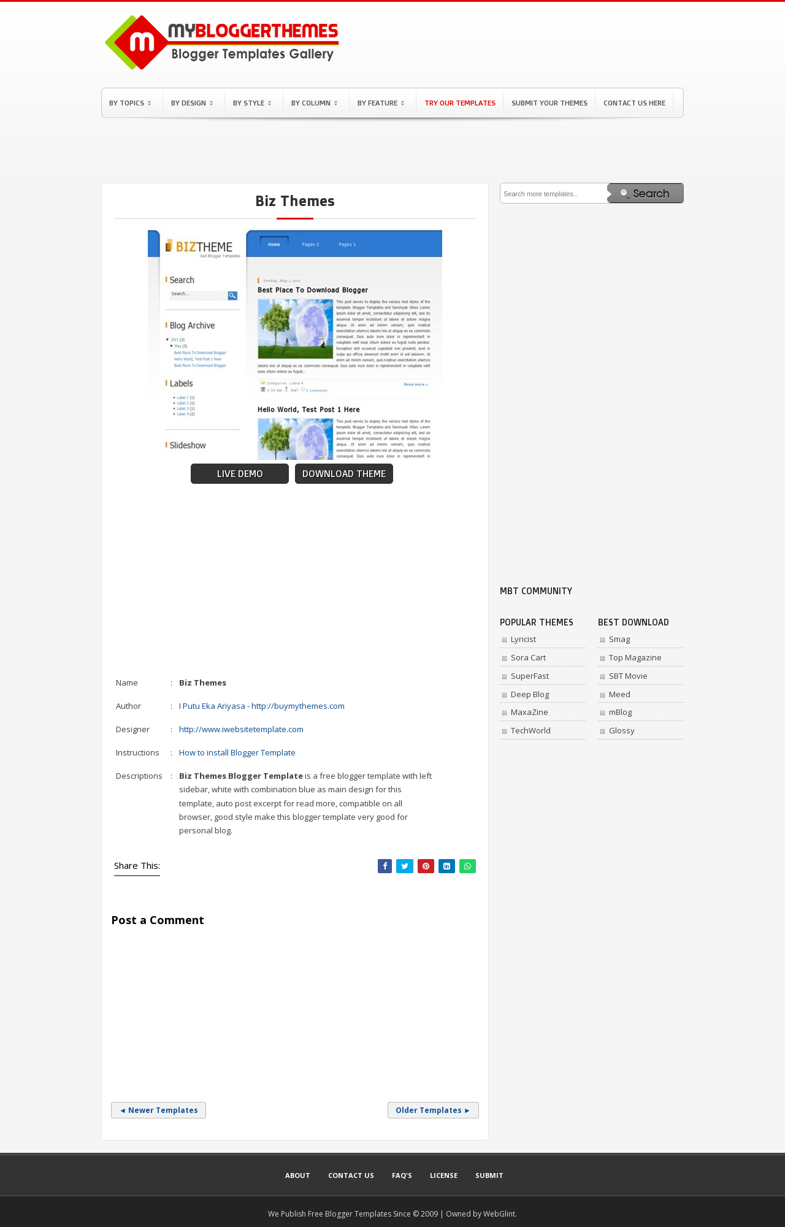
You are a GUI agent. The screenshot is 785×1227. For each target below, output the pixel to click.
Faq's (402, 1175)
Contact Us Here (634, 102)
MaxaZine (529, 711)
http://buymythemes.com (298, 705)
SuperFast (530, 675)
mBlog (620, 711)
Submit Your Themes (549, 102)
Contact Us (351, 1175)
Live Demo (240, 474)
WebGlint (499, 1214)
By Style (252, 102)
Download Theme (344, 474)
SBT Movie (628, 675)
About (297, 1175)
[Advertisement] (392, 150)
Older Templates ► (433, 1110)
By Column (314, 102)
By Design (192, 102)
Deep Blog (530, 694)
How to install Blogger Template (237, 752)
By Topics (130, 102)
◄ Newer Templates (158, 1110)
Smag (619, 638)
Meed (619, 694)
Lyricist (523, 638)
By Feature (381, 102)
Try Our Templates (460, 102)
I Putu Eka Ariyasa (212, 705)
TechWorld (531, 730)
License (444, 1175)
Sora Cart (528, 657)
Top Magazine (635, 657)
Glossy (622, 730)
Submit (489, 1175)
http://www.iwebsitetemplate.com (241, 729)
